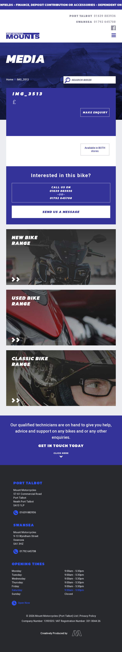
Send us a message (61, 211)
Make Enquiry (95, 112)
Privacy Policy (88, 615)
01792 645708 (105, 21)
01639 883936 (105, 16)
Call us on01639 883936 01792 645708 (61, 192)
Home (9, 79)
